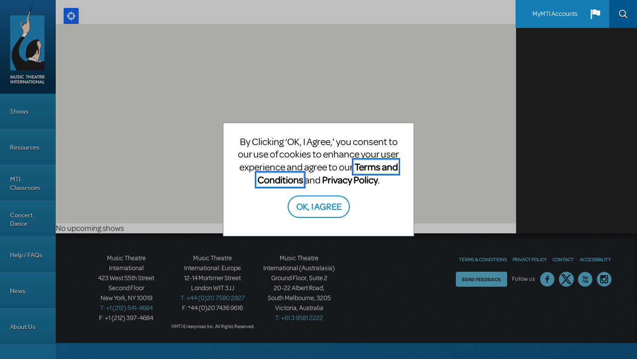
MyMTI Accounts (555, 14)
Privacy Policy (350, 180)
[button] (595, 14)
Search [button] (623, 14)
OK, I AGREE (318, 206)
